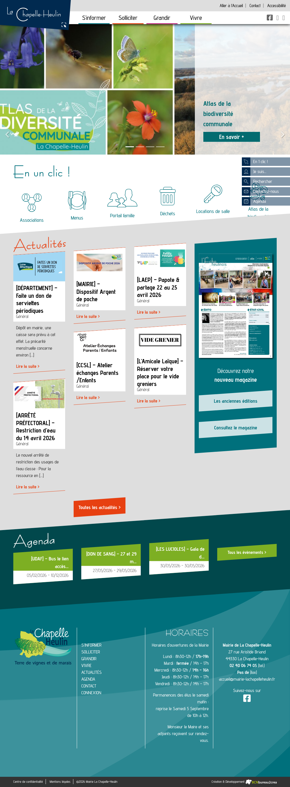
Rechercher (257, 181)
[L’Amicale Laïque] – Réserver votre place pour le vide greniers (160, 372)
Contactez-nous (260, 191)
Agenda (254, 201)
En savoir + (231, 136)
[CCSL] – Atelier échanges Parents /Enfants (97, 373)
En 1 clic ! (255, 161)
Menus (77, 206)
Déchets (168, 201)
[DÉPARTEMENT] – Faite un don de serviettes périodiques (36, 299)
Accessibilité (276, 5)
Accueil (231, 5)
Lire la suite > (27, 366)
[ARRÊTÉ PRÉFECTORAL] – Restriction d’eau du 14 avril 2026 (36, 427)
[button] (7, 89)
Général (22, 316)
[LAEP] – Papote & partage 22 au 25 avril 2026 (158, 287)
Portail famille (122, 203)
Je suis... (254, 171)
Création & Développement (244, 781)
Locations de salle (213, 199)
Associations (32, 208)
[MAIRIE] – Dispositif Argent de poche (96, 291)
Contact (255, 5)
